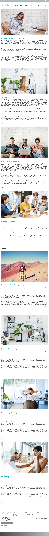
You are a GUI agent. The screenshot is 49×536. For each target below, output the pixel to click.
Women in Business (8, 97)
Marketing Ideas (7, 477)
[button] (7, 523)
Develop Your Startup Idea (11, 349)
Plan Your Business (8, 222)
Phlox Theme (15, 533)
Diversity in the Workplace (11, 161)
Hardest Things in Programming (13, 38)
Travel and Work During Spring (12, 285)
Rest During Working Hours (11, 413)
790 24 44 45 (27, 517)
